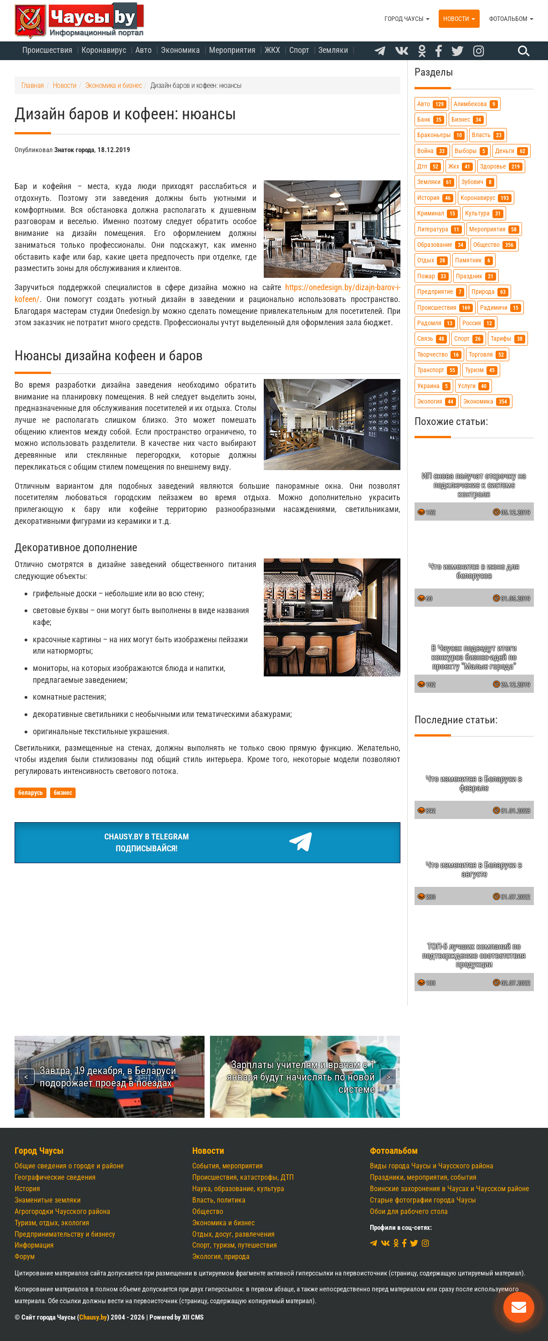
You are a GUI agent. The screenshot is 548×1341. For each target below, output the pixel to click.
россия (478, 323)
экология (436, 401)
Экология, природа (221, 1256)
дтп (429, 166)
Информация (34, 1245)
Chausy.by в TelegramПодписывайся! (207, 842)
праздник (476, 276)
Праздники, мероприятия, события (423, 1177)
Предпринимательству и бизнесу (65, 1234)
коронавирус (486, 198)
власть (488, 135)
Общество (207, 1211)
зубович (477, 182)
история (435, 198)
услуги (473, 386)
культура (484, 213)
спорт (468, 339)
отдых (432, 260)
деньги (511, 151)
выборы (471, 151)
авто (431, 104)
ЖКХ (272, 50)
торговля (488, 354)
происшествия (445, 308)
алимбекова (476, 104)
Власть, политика (219, 1200)
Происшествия (47, 50)
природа (489, 292)
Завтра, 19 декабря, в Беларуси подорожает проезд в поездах (108, 1076)
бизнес (467, 119)
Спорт (299, 50)
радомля (436, 323)
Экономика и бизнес (223, 1222)
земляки (435, 182)
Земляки (333, 50)
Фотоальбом (511, 18)
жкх (460, 166)
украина (434, 386)
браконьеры (441, 135)
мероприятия (494, 229)
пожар (433, 276)
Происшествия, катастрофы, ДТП (243, 1177)
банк (430, 119)
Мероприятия (232, 50)
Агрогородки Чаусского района (62, 1211)
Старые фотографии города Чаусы (423, 1200)
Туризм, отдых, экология (52, 1222)
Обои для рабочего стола (409, 1211)
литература (439, 229)
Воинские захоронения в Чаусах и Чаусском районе (449, 1188)
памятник (474, 260)
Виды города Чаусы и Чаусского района (431, 1166)
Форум (25, 1256)
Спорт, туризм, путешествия (234, 1245)
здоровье (501, 166)
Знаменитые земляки (48, 1200)
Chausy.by (93, 1317)
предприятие (440, 292)
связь (432, 339)
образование (441, 245)
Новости (459, 18)
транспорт (437, 370)
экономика (486, 401)
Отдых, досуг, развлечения (233, 1234)
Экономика (180, 50)
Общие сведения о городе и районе (69, 1166)
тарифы (508, 339)
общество (494, 245)
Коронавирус (104, 50)
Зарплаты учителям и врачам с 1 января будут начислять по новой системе (301, 1076)
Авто (143, 50)
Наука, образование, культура (238, 1188)
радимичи (500, 308)
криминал (437, 213)
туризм (481, 370)
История (27, 1188)
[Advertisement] (208, 939)
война (432, 151)
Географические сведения (55, 1177)
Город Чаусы (407, 18)
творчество (439, 354)
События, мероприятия (227, 1166)
